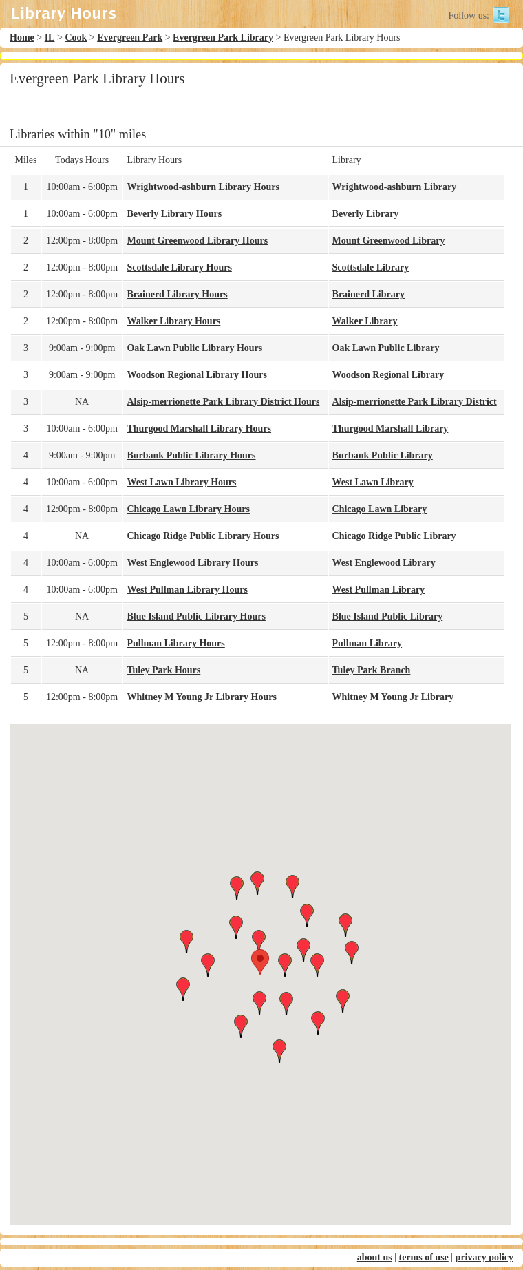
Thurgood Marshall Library (390, 428)
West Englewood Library (384, 563)
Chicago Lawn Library (379, 509)
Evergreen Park (129, 37)
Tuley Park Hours (163, 670)
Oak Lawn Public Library (386, 348)
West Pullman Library (378, 589)
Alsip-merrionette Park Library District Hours (223, 401)
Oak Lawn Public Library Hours (194, 348)
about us (374, 1257)
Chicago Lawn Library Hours (188, 509)
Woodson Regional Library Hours (196, 375)
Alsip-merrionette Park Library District (414, 401)
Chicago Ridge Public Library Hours (203, 536)
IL (50, 37)
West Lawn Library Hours (181, 482)
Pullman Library (367, 643)
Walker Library (365, 321)
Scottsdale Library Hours (179, 267)
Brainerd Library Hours (177, 294)
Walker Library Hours (173, 321)
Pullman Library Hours (175, 643)
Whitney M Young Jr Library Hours (201, 697)
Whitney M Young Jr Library (393, 697)
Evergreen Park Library (223, 37)
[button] (260, 962)
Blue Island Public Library (387, 616)
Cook (76, 37)
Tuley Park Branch (371, 670)
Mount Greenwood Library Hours (197, 240)
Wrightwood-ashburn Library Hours (203, 187)
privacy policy (484, 1257)
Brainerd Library (368, 294)
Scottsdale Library (370, 267)
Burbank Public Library (382, 455)
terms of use (423, 1257)
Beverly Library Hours (174, 214)
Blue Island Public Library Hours (196, 616)
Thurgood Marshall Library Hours (199, 428)
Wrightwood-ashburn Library (394, 187)
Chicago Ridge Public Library (394, 536)
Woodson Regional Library (388, 375)
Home (22, 37)
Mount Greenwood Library (388, 240)
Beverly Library (365, 214)
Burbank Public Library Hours (191, 455)
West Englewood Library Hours (192, 563)
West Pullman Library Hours (187, 589)
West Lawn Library (373, 482)
